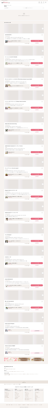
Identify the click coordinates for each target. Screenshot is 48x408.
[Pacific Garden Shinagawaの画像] (24, 317)
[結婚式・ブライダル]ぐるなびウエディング (8, 384)
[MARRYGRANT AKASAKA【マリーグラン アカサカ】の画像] (24, 140)
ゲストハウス (22, 371)
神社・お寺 (15, 371)
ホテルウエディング (19, 371)
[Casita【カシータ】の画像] (24, 251)
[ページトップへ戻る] (24, 382)
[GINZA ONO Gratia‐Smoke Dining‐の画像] (24, 117)
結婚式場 (14, 384)
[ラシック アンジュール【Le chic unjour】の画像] (24, 162)
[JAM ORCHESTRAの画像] (24, 28)
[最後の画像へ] (43, 28)
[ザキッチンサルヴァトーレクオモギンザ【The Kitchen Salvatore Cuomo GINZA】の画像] (24, 73)
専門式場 (12, 371)
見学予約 (36, 43)
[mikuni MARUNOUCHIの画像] (24, 273)
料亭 (10, 371)
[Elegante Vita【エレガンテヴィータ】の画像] (24, 184)
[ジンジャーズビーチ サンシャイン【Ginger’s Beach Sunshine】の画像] (24, 95)
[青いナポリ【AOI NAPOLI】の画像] (24, 295)
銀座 (18, 384)
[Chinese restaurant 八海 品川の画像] (24, 339)
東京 (16, 384)
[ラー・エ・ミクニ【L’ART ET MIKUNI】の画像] (24, 51)
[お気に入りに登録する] (42, 35)
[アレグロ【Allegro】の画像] (24, 228)
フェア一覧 (37, 40)
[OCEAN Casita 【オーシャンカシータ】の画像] (24, 206)
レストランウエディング (6, 371)
